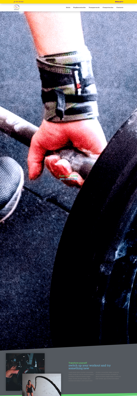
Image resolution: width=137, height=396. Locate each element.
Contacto (119, 7)
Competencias (108, 7)
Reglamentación (79, 7)
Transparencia (94, 7)
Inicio (68, 7)
